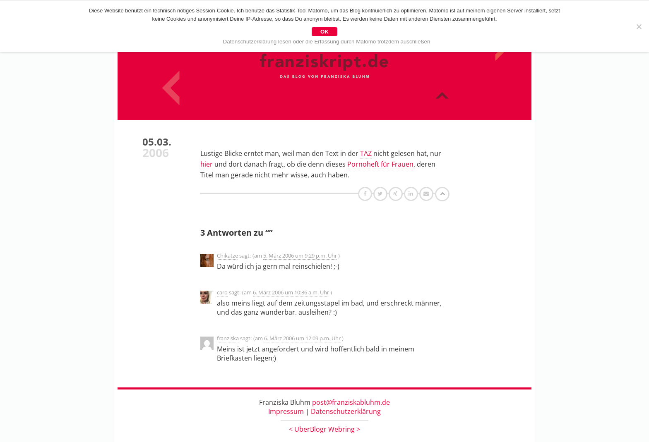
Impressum (286, 411)
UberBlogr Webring (324, 429)
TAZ (366, 153)
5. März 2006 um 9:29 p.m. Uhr (300, 255)
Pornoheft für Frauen (380, 164)
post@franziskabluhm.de (351, 402)
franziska (228, 338)
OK (324, 32)
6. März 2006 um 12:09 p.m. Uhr (302, 338)
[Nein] (639, 26)
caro (222, 292)
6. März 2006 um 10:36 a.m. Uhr (291, 292)
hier (206, 164)
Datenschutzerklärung (346, 411)
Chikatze (227, 255)
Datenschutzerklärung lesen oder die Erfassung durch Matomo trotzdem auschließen (326, 41)
